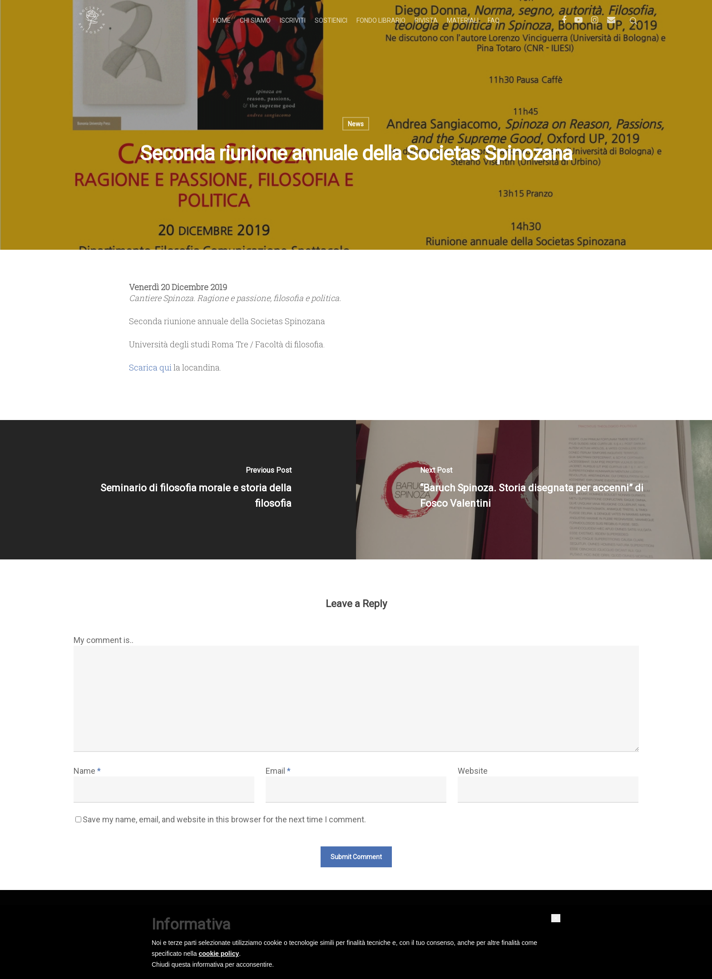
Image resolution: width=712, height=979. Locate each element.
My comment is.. (104, 640)
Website (473, 771)
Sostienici (331, 20)
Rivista (426, 20)
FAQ (493, 20)
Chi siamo (255, 20)
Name (87, 771)
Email (278, 771)
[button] (555, 918)
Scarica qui (150, 367)
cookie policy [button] (219, 953)
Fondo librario (380, 20)
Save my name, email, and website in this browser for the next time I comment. (224, 819)
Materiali (463, 20)
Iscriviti (293, 20)
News (356, 124)
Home (222, 20)
